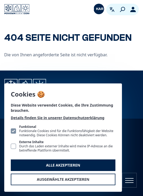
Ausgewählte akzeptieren (63, 179)
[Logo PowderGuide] (16, 9)
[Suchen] (122, 9)
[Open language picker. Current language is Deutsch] (112, 9)
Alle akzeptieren (63, 165)
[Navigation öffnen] (129, 180)
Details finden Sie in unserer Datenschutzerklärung (57, 117)
